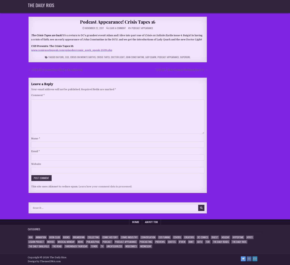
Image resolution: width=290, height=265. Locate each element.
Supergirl (185, 57)
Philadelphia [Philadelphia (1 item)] (93, 242)
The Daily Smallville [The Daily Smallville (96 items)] (39, 246)
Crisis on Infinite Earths (83, 57)
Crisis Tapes (103, 57)
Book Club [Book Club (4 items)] (54, 237)
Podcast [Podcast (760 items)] (107, 242)
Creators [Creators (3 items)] (189, 237)
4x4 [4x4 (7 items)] (30, 237)
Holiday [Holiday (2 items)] (225, 237)
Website (36, 164)
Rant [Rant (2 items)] (191, 242)
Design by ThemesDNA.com (44, 261)
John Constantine (135, 57)
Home (135, 222)
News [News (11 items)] (80, 242)
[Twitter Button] (243, 258)
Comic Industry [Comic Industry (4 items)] (129, 237)
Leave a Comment (117, 28)
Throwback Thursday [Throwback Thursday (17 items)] (76, 246)
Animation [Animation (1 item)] (41, 237)
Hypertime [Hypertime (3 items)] (238, 237)
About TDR (151, 222)
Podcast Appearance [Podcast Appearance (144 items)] (125, 242)
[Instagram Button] (249, 258)
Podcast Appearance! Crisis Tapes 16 (117, 22)
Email (35, 151)
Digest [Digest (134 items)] (215, 237)
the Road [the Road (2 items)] (57, 246)
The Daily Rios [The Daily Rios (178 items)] (239, 242)
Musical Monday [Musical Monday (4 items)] (66, 242)
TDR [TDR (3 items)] (208, 242)
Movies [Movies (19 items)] (50, 242)
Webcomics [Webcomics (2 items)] (131, 246)
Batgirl (60, 57)
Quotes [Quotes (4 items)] (172, 242)
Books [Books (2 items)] (66, 237)
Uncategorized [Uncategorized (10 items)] (114, 246)
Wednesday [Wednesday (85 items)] (145, 246)
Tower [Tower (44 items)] (94, 246)
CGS (67, 57)
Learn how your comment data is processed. (105, 186)
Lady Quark (150, 57)
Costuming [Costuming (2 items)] (164, 237)
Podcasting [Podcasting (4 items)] (146, 242)
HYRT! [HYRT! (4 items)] (250, 237)
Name (35, 138)
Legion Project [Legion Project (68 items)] (36, 242)
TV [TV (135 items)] (102, 246)
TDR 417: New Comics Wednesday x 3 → (181, 69)
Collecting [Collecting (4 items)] (93, 237)
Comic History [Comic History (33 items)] (110, 237)
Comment (38, 95)
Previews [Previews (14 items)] (160, 242)
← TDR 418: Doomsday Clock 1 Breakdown (56, 69)
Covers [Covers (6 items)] (177, 237)
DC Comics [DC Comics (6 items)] (202, 237)
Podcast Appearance (142, 28)
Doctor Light (118, 57)
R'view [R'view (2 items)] (182, 242)
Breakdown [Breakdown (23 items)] (78, 237)
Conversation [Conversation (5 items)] (148, 237)
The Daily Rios (41, 5)
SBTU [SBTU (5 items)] (199, 242)
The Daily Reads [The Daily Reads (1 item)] (221, 242)
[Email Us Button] (254, 258)
